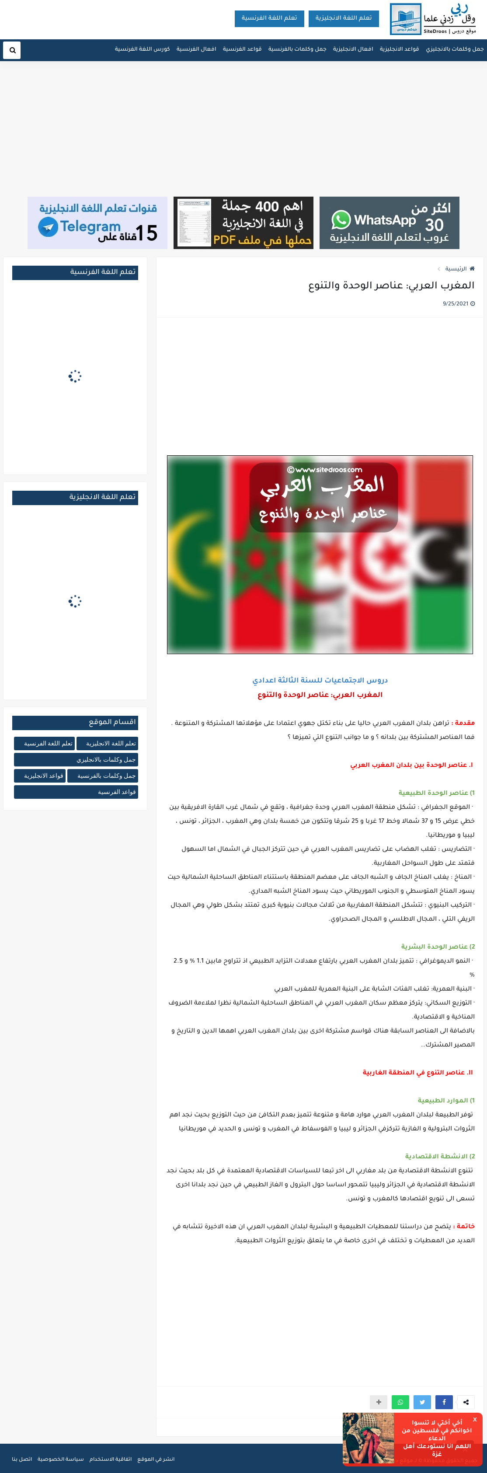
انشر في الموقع (155, 1460)
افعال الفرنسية (196, 50)
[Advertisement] (243, 130)
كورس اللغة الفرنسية (142, 50)
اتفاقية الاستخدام (111, 1460)
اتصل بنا (22, 1460)
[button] (444, 1402)
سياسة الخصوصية (61, 1460)
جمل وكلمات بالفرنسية (297, 50)
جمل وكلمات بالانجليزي (455, 50)
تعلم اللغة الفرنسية (269, 18)
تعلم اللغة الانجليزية (344, 18)
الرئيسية (460, 270)
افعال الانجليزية (353, 50)
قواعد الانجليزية (399, 50)
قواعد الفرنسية (242, 50)
